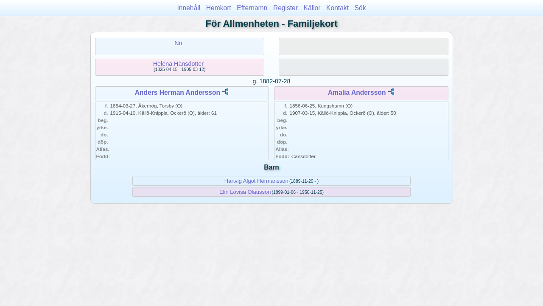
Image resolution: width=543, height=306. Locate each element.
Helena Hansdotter (178, 63)
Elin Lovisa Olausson (245, 192)
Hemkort (218, 7)
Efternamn (252, 7)
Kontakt (337, 7)
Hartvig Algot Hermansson (256, 181)
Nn (178, 43)
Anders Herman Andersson (177, 92)
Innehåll (189, 7)
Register (285, 7)
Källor (312, 7)
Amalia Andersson (357, 92)
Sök (360, 7)
